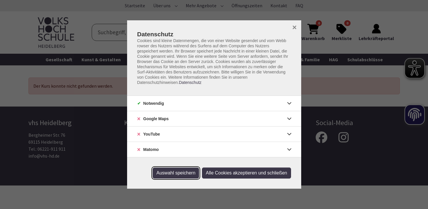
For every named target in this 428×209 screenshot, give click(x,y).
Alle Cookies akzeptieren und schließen (246, 172)
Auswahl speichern (175, 172)
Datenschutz (190, 82)
